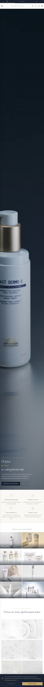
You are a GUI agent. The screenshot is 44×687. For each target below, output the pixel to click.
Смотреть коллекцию (11, 483)
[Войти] (35, 6)
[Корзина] (41, 6)
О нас (25, 483)
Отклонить (11, 683)
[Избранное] (38, 6)
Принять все (32, 683)
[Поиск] (32, 6)
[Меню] (2, 6)
